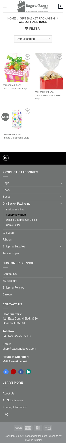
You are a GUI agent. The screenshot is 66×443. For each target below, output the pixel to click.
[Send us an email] (6, 158)
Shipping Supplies (14, 246)
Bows (6, 189)
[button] (5, 6)
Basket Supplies (15, 209)
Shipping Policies (13, 287)
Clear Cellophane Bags (15, 88)
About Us (8, 393)
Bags (6, 183)
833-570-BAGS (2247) (17, 335)
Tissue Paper (11, 253)
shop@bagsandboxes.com (19, 348)
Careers (8, 294)
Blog (5, 414)
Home (11, 18)
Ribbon (7, 239)
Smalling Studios (33, 440)
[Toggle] (61, 183)
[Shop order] (33, 39)
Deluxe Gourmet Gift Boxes (21, 219)
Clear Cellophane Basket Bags (48, 97)
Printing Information (15, 407)
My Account (10, 280)
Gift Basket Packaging (37, 18)
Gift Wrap (8, 232)
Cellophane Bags (16, 214)
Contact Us (10, 273)
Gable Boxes (13, 225)
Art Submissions (13, 400)
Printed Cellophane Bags (16, 137)
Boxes (6, 196)
